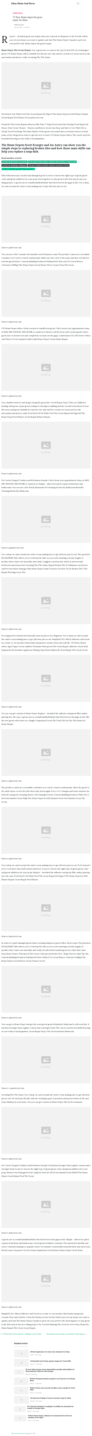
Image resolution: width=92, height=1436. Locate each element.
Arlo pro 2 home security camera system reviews (48, 165)
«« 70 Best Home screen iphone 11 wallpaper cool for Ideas (20, 1334)
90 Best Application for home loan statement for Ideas (50, 1352)
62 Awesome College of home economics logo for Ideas (50, 1398)
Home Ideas (17, 13)
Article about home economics (14, 162)
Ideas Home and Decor (18, 1433)
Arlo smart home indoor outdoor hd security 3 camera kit (52, 162)
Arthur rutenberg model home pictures (18, 169)
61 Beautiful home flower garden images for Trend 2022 (50, 1361)
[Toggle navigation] (78, 3)
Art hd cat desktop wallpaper (14, 165)
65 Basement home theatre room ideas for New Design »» (66, 1334)
